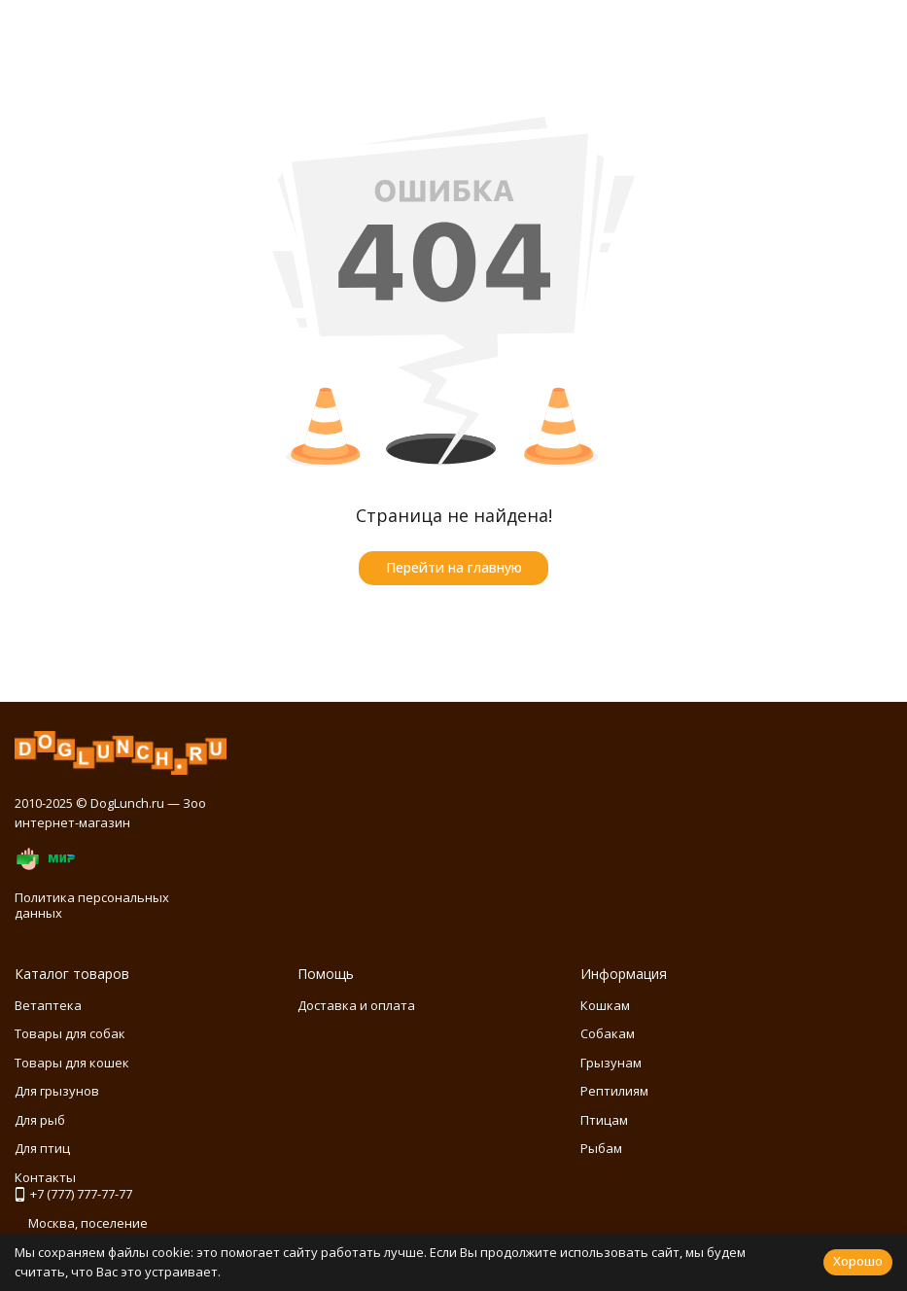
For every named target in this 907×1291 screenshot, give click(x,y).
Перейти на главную (454, 567)
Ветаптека (48, 1005)
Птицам (604, 1120)
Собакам (607, 1033)
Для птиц (42, 1148)
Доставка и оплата (356, 1005)
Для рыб (40, 1120)
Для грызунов (57, 1090)
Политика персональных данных (92, 905)
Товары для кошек (72, 1062)
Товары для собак (70, 1033)
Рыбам (601, 1148)
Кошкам (605, 1005)
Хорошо (858, 1261)
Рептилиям (614, 1090)
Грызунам (611, 1062)
